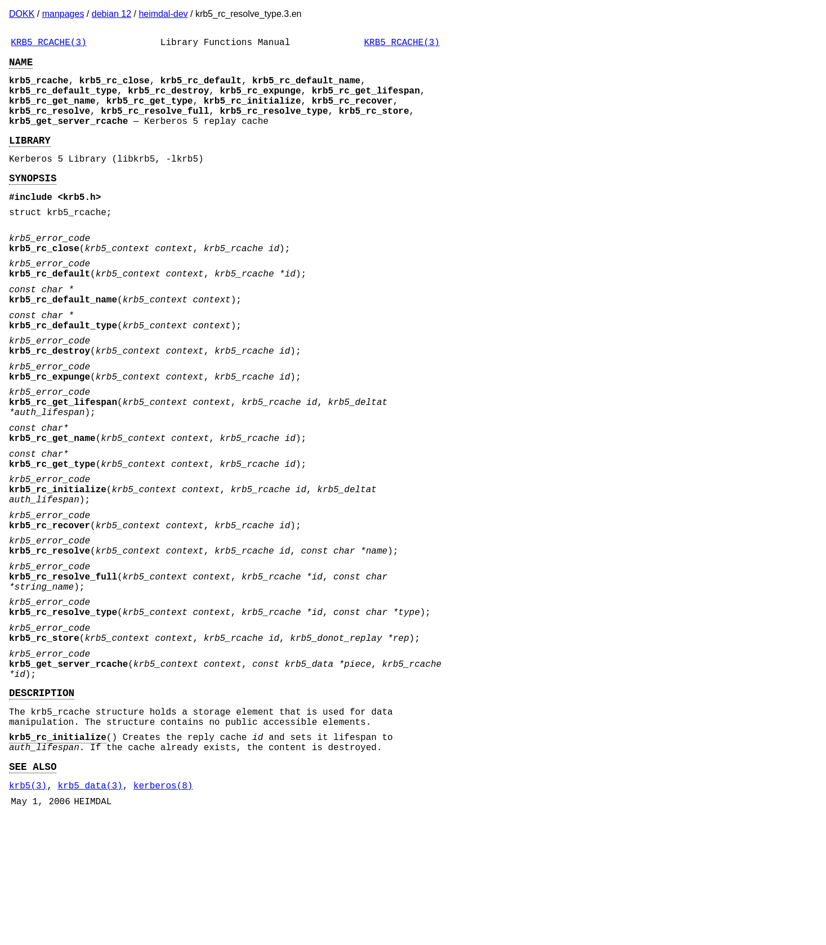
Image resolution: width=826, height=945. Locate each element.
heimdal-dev (163, 14)
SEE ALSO (32, 890)
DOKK (21, 14)
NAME (21, 66)
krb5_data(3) (89, 911)
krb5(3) (28, 911)
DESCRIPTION (41, 805)
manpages (63, 14)
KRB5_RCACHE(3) (48, 44)
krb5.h (79, 221)
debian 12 (111, 14)
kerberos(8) (163, 911)
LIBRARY (30, 157)
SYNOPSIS (32, 200)
